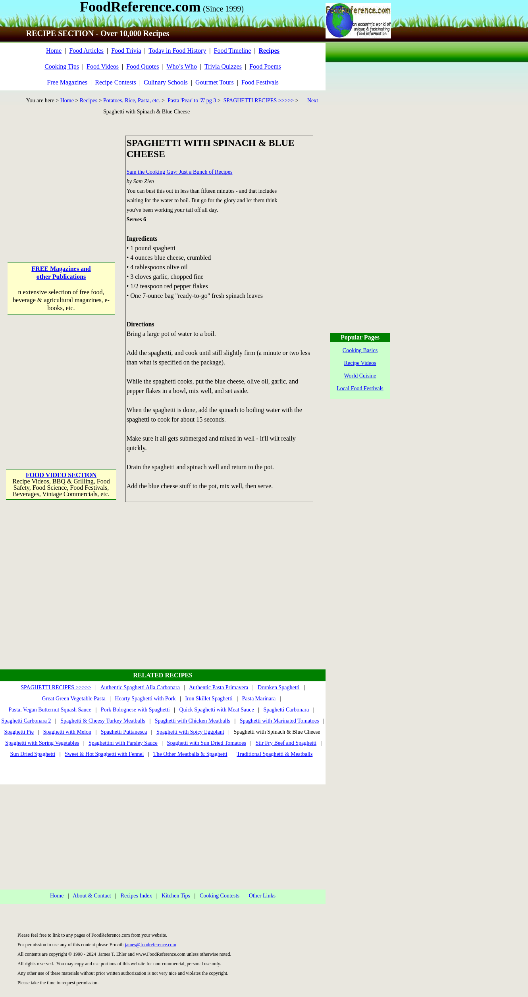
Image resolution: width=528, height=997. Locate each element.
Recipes (88, 101)
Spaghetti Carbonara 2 (26, 721)
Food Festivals (260, 82)
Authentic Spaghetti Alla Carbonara (140, 687)
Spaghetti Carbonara (286, 710)
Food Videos (103, 66)
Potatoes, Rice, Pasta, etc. (131, 101)
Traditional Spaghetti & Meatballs (274, 754)
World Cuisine (360, 376)
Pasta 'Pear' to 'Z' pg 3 (192, 101)
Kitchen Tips (176, 896)
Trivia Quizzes (223, 66)
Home (54, 50)
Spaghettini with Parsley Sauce (123, 743)
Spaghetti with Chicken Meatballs (192, 721)
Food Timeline (232, 50)
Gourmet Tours (214, 82)
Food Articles (86, 50)
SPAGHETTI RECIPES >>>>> (259, 101)
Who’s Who (181, 66)
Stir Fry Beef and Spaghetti (286, 743)
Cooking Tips (61, 66)
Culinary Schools (166, 82)
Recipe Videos (360, 363)
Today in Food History (177, 50)
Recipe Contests (115, 82)
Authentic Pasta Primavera (218, 687)
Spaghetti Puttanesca (124, 732)
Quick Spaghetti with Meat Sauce (216, 710)
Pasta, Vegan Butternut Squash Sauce (50, 710)
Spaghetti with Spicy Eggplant (190, 732)
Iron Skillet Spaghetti (209, 699)
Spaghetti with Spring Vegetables (42, 743)
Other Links (262, 896)
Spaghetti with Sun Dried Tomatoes (206, 743)
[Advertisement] (61, 185)
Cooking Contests (219, 896)
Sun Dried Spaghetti (33, 754)
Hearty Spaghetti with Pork (145, 699)
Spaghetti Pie (19, 732)
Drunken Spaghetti (278, 687)
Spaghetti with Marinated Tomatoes (279, 721)
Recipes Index (136, 896)
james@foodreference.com (150, 944)
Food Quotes (142, 66)
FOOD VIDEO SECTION (61, 475)
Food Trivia (126, 50)
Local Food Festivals (360, 388)
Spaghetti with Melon (67, 732)
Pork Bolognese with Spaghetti (135, 710)
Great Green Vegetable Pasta (74, 699)
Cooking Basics (360, 350)
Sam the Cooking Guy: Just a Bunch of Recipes (180, 172)
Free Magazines (67, 82)
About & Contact (92, 896)
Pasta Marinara (259, 699)
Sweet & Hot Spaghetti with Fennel (104, 754)
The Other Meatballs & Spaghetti (190, 754)
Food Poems (265, 66)
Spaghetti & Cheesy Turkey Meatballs (102, 721)
